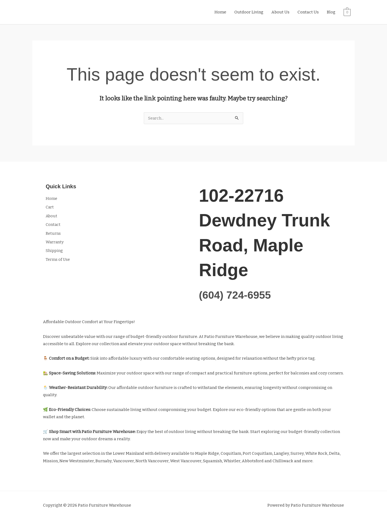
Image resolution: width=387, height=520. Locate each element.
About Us (280, 12)
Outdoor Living (248, 12)
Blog (331, 12)
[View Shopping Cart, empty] (347, 12)
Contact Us (308, 12)
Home (220, 12)
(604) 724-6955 (237, 294)
